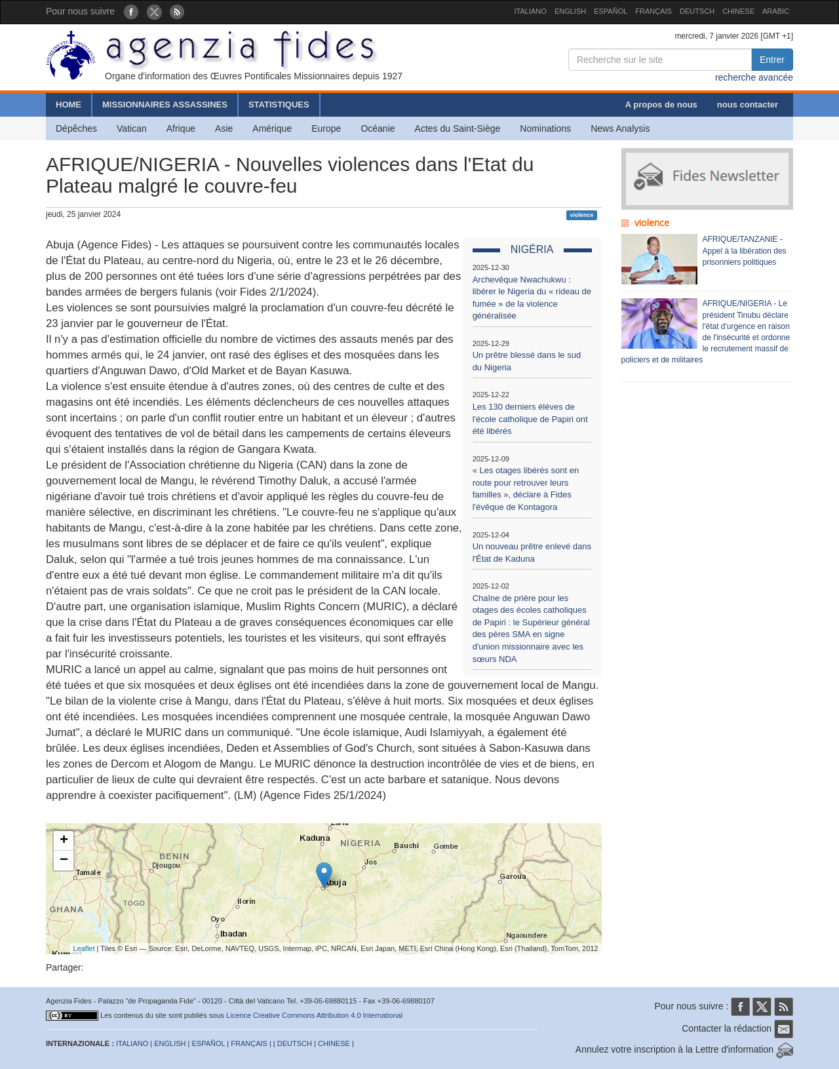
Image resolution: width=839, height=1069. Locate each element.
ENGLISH (570, 11)
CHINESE (738, 11)
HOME (68, 104)
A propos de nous (661, 104)
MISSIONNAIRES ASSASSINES (164, 104)
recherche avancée (754, 77)
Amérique (272, 128)
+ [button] (64, 841)
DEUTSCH (697, 11)
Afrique (180, 128)
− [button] (64, 860)
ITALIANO (531, 11)
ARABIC (775, 11)
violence (581, 215)
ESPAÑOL (610, 11)
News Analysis (620, 128)
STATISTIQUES (278, 104)
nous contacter (747, 104)
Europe (326, 128)
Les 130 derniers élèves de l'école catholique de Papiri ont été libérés (530, 419)
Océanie (378, 128)
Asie (224, 128)
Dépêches (76, 128)
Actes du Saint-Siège (458, 128)
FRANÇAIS (653, 11)
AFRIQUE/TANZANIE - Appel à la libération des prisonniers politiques (745, 250)
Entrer (772, 59)
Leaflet (84, 948)
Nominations (545, 128)
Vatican (132, 128)
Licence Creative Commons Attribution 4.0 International (314, 1015)
